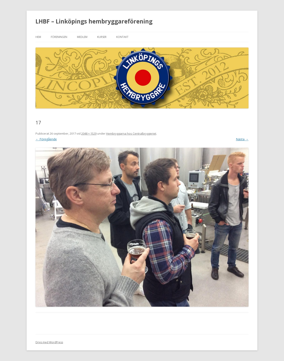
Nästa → (242, 139)
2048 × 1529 (89, 133)
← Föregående (46, 139)
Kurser (101, 37)
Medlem (82, 37)
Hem (38, 37)
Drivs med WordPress (49, 342)
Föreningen (59, 37)
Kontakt (122, 37)
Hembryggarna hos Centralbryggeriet (131, 133)
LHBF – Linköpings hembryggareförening (94, 21)
